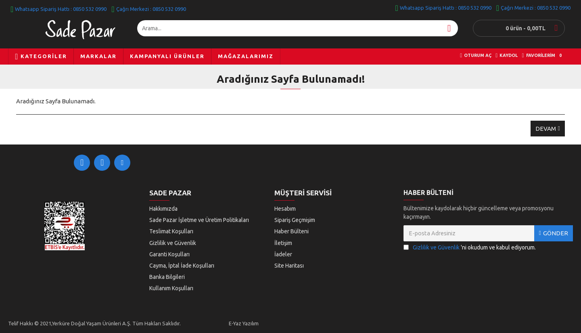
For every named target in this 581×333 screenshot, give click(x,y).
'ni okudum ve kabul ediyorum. (469, 251)
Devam (545, 128)
